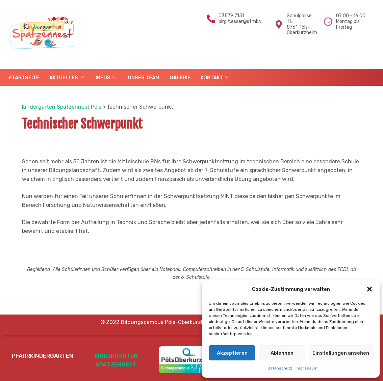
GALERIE (180, 78)
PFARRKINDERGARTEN (42, 355)
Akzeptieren (232, 353)
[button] (369, 289)
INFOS (107, 78)
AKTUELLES (67, 78)
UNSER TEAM (143, 78)
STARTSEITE (23, 78)
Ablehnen (282, 353)
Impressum (306, 368)
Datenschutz (279, 368)
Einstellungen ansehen (340, 353)
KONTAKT (216, 78)
